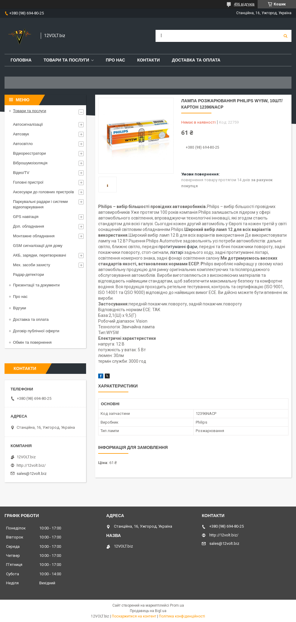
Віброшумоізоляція (30, 163)
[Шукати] (285, 36)
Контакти (148, 60)
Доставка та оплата (196, 60)
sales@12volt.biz (32, 473)
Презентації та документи (36, 285)
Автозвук (21, 134)
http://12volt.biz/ (31, 465)
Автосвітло (23, 143)
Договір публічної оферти (36, 331)
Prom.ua (177, 605)
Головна (21, 60)
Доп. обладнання (28, 226)
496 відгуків (244, 4)
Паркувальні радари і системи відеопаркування (40, 204)
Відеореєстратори (29, 153)
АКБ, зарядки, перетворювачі (39, 255)
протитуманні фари (178, 246)
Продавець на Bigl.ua (148, 611)
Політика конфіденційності (182, 616)
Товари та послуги (66, 60)
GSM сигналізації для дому (38, 245)
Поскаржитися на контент (134, 616)
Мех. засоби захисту (31, 265)
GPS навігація (25, 216)
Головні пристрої (28, 182)
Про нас (115, 60)
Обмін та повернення (32, 342)
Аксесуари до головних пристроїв (43, 192)
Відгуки (19, 308)
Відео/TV (21, 172)
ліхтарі (176, 252)
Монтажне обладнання (33, 236)
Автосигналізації (28, 124)
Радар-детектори (28, 274)
